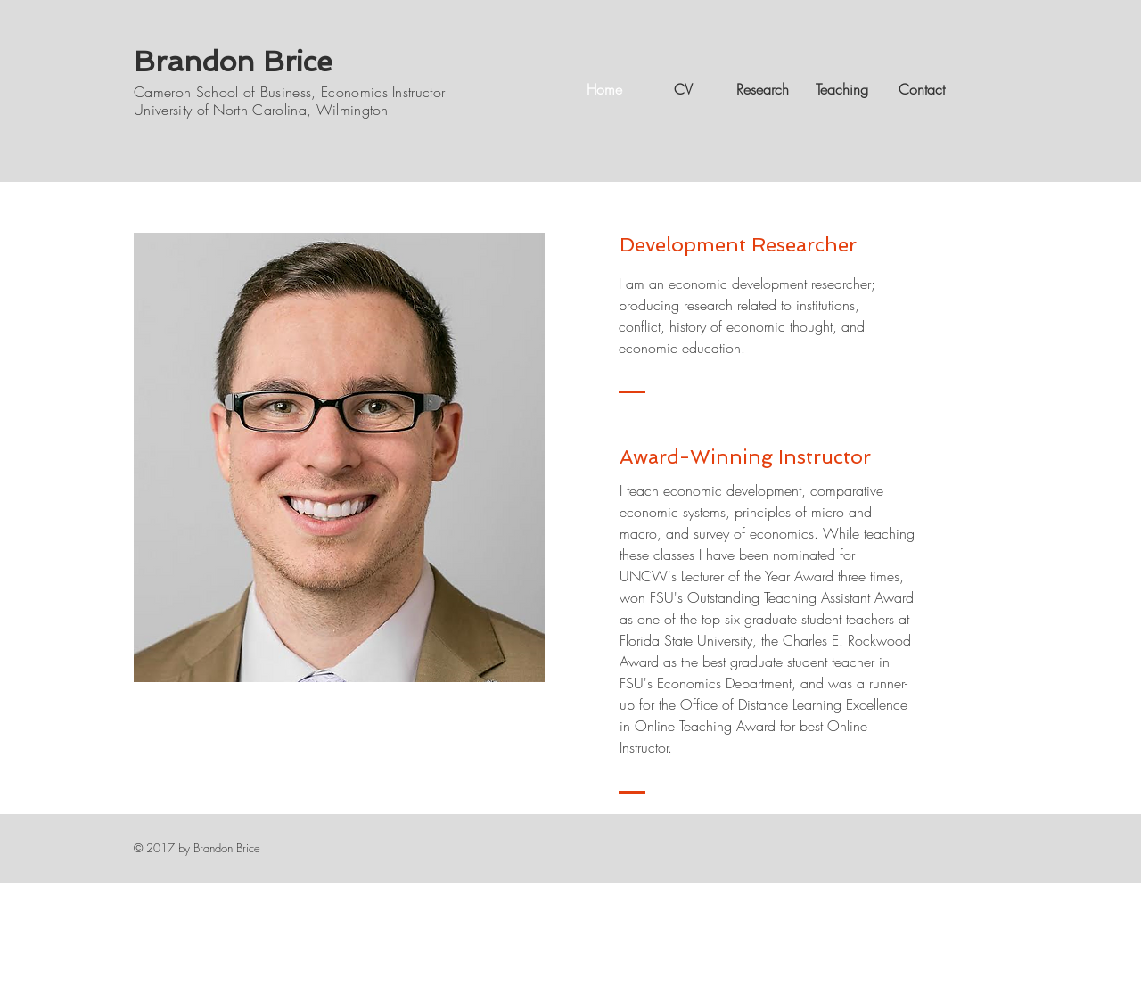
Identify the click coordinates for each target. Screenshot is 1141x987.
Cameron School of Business (222, 92)
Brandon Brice (233, 61)
